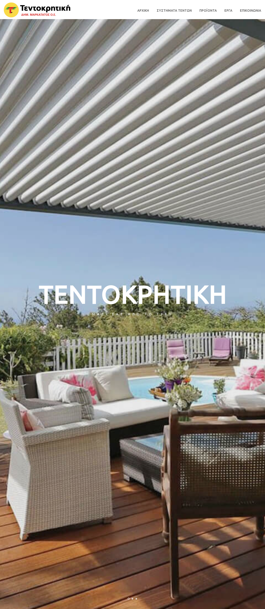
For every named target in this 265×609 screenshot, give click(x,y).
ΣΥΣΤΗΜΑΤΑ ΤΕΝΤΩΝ (174, 10)
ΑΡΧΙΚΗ (143, 10)
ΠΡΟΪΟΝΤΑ (208, 10)
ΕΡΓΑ (228, 10)
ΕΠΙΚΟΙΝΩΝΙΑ (250, 10)
